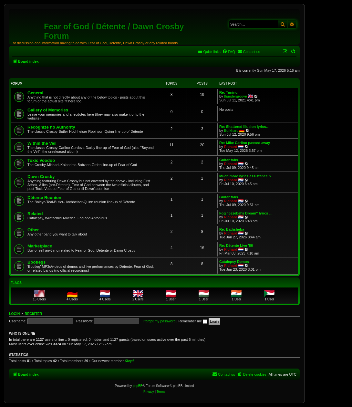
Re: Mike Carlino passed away (244, 143)
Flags (16, 283)
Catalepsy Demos (234, 262)
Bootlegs (36, 262)
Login (14, 314)
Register (33, 314)
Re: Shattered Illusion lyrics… (244, 127)
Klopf (129, 361)
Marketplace (39, 246)
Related (35, 213)
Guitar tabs (228, 160)
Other (33, 229)
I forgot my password (158, 321)
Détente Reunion (44, 197)
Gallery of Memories (47, 110)
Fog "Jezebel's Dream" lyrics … (246, 213)
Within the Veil (42, 143)
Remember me (192, 321)
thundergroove (235, 96)
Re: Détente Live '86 (236, 245)
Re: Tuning (228, 92)
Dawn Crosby (41, 176)
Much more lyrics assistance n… (246, 176)
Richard (230, 147)
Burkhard (231, 130)
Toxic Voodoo (41, 160)
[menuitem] (228, 52)
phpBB (137, 386)
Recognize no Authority (51, 127)
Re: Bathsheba (231, 229)
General (35, 92)
